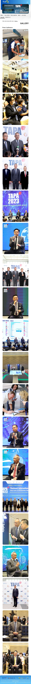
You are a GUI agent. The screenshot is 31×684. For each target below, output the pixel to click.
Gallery (2, 17)
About (2, 15)
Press (19, 15)
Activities (24, 15)
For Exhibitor (14, 15)
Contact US (7, 17)
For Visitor (7, 15)
